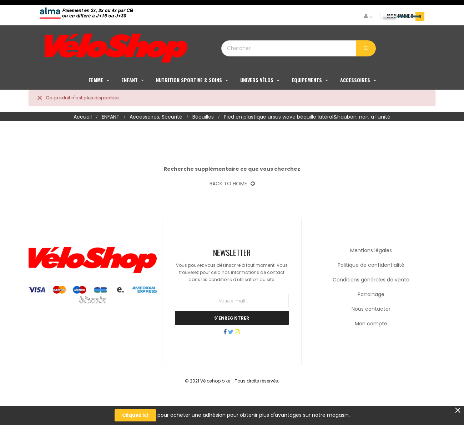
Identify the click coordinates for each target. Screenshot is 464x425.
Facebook (218, 356)
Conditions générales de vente (371, 304)
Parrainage (371, 318)
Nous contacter (371, 333)
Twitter (230, 356)
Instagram (244, 356)
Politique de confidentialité (371, 289)
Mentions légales (371, 274)
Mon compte (371, 347)
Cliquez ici (135, 415)
